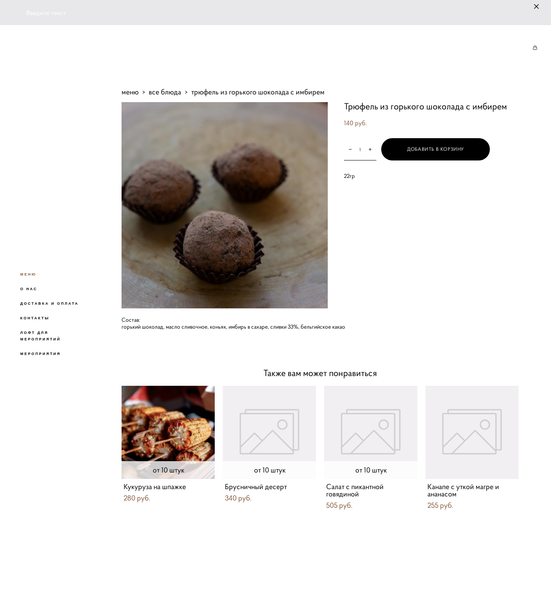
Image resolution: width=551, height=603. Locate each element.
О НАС (28, 289)
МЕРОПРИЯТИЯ (40, 354)
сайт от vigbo (137, 584)
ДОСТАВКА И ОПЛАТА (49, 304)
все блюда (165, 91)
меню (130, 91)
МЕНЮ (28, 274)
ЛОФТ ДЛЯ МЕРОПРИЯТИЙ (40, 336)
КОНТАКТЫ (34, 318)
